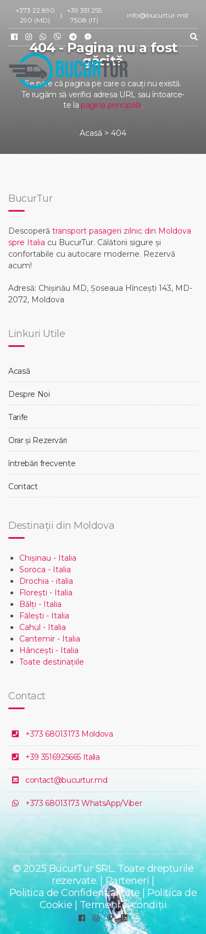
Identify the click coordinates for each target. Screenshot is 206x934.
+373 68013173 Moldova (69, 734)
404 (118, 133)
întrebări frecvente (41, 463)
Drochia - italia (46, 581)
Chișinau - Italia (47, 558)
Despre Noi (29, 394)
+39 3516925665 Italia (62, 757)
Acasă (91, 133)
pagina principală (111, 105)
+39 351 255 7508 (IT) (84, 15)
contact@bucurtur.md (66, 780)
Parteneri (127, 881)
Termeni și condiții (123, 905)
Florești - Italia (46, 593)
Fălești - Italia (44, 616)
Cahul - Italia (42, 627)
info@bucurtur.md (157, 15)
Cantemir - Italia (49, 639)
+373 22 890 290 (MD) (35, 15)
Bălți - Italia (40, 604)
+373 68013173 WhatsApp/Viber (83, 803)
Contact (23, 486)
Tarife (18, 417)
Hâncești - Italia (49, 650)
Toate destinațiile (51, 662)
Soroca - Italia (45, 569)
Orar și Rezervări (37, 440)
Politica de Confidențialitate (74, 893)
